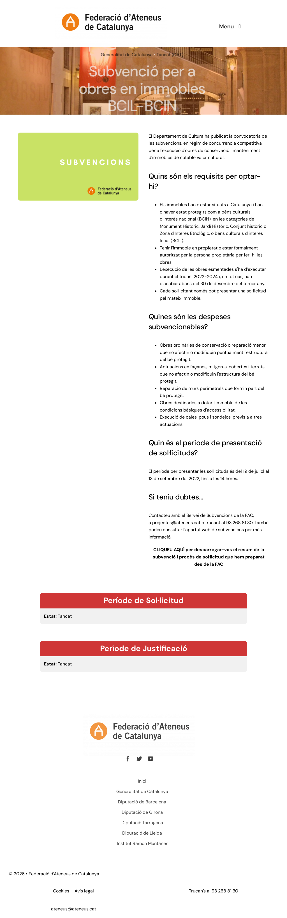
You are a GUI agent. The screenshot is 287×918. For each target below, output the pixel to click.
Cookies (61, 891)
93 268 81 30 (225, 891)
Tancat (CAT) (169, 55)
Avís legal (84, 891)
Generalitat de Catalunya (126, 55)
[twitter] (138, 759)
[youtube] (149, 759)
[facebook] (126, 759)
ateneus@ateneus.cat (73, 909)
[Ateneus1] (111, 7)
